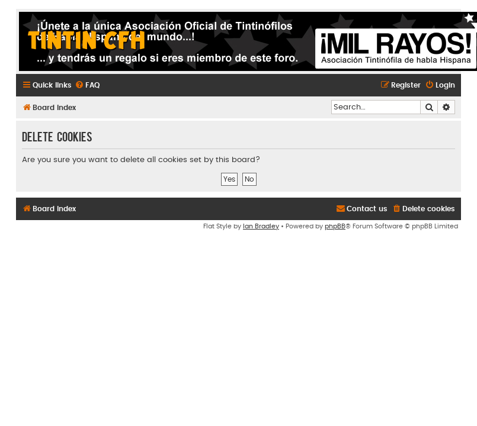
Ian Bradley (261, 226)
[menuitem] (87, 85)
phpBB (335, 226)
